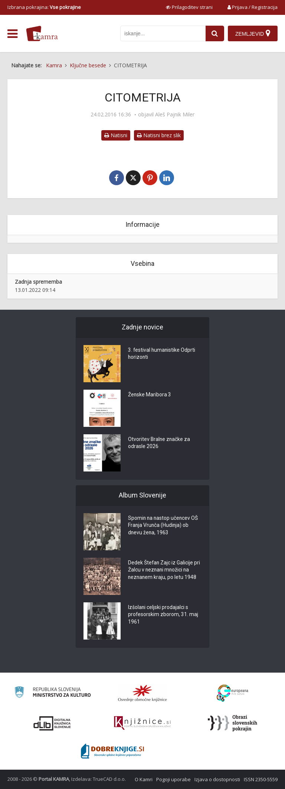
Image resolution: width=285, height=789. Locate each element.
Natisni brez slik (159, 135)
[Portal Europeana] (232, 693)
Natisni (115, 135)
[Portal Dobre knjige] (112, 751)
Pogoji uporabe (173, 779)
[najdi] (215, 33)
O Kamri (144, 779)
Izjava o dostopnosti (217, 779)
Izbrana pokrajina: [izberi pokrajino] (44, 7)
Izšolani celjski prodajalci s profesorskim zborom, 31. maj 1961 (163, 615)
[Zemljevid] (253, 33)
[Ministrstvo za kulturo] (52, 693)
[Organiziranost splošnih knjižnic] (142, 693)
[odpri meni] (12, 34)
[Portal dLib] (52, 723)
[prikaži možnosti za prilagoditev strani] (189, 7)
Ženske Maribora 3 (149, 395)
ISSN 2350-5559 (261, 779)
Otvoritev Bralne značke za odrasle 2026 (159, 443)
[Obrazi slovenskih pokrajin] (232, 723)
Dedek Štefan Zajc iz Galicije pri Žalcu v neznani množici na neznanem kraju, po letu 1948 (164, 570)
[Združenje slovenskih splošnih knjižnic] (142, 723)
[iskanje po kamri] (163, 33)
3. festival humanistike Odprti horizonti (162, 354)
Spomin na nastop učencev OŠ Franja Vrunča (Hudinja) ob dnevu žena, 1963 (163, 526)
